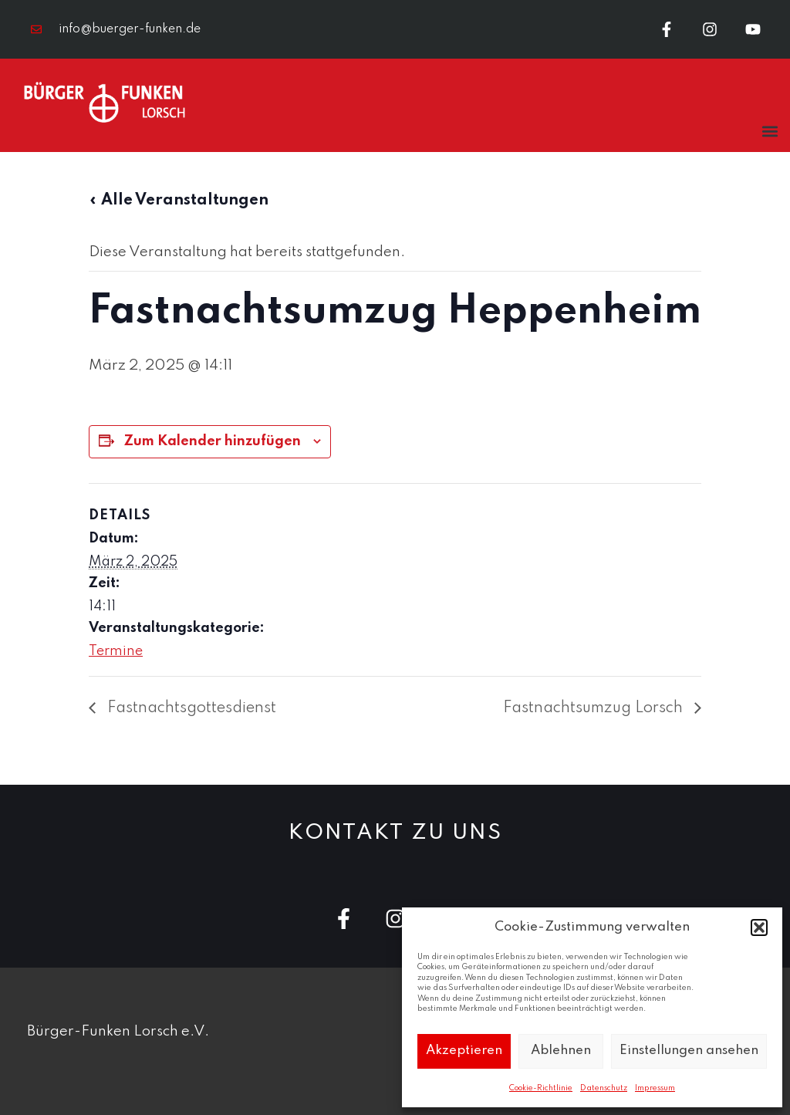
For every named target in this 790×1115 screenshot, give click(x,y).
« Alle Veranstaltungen (178, 200)
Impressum (655, 1088)
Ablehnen (561, 1050)
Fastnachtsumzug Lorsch (595, 708)
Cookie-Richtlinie (540, 1088)
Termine (116, 651)
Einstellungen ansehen (689, 1050)
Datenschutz (603, 1088)
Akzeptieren (464, 1050)
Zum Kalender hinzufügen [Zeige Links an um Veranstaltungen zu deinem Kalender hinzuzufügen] (212, 441)
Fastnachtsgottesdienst (189, 708)
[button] (759, 927)
